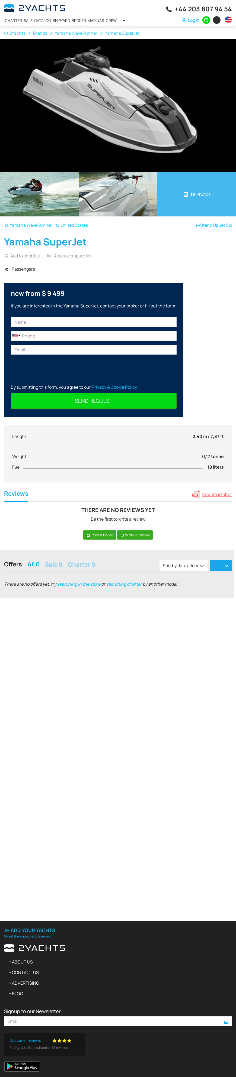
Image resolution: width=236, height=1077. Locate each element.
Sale (28, 20)
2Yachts (14, 33)
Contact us (25, 972)
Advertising (25, 983)
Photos (196, 194)
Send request (94, 400)
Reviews (16, 494)
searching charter (124, 584)
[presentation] (52, 369)
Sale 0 (53, 565)
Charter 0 (81, 565)
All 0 (33, 565)
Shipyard (61, 20)
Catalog (42, 20)
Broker (79, 20)
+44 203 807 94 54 (203, 8)
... (121, 20)
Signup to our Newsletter (32, 1011)
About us (22, 962)
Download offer (217, 494)
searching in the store (78, 584)
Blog (17, 994)
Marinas (96, 20)
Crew (111, 20)
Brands (40, 33)
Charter (13, 20)
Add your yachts (29, 930)
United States (74, 225)
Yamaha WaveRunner (76, 33)
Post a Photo (99, 534)
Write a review (135, 534)
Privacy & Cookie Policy (114, 387)
